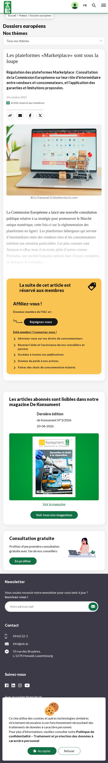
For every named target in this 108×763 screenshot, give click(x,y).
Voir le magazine (54, 504)
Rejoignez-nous (41, 322)
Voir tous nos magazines (54, 515)
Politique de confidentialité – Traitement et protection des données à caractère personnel (51, 736)
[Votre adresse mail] (46, 606)
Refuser (69, 751)
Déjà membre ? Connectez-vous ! (35, 332)
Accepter (42, 751)
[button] (93, 607)
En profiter (23, 561)
